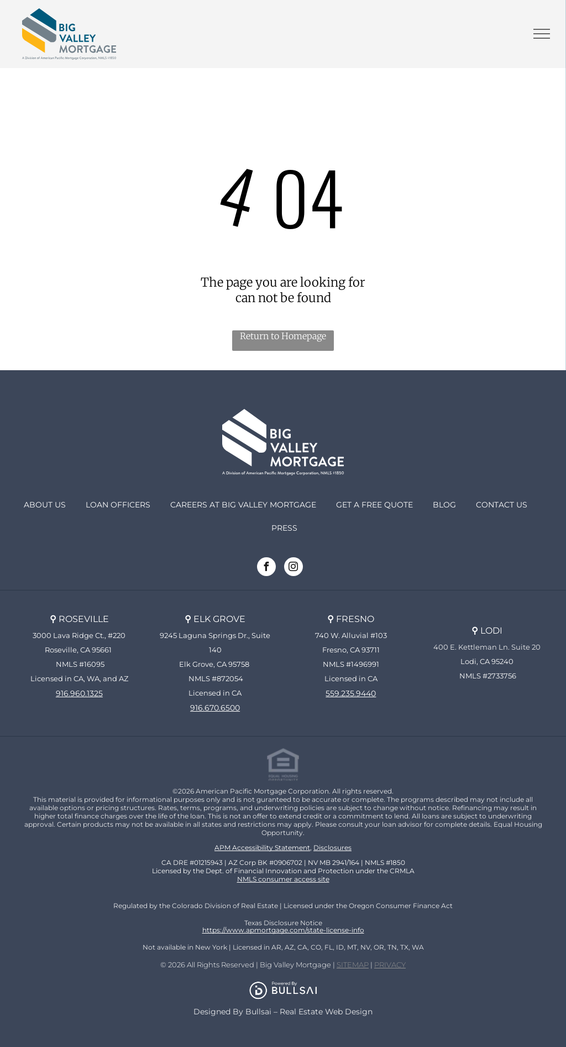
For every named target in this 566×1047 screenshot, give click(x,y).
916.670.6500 (215, 708)
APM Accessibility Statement (262, 847)
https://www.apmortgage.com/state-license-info (283, 930)
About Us (45, 505)
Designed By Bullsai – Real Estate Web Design (283, 1012)
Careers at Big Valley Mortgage (243, 505)
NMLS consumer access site (283, 879)
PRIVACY (390, 964)
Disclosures (332, 847)
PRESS (284, 528)
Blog (444, 505)
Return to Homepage (283, 335)
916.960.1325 (79, 693)
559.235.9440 (351, 693)
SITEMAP (353, 964)
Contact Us (501, 505)
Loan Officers (118, 505)
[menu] (541, 33)
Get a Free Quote (374, 505)
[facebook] (266, 568)
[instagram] (293, 568)
